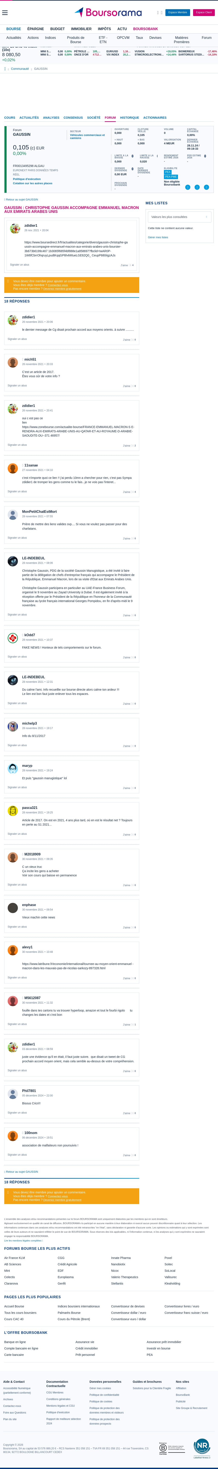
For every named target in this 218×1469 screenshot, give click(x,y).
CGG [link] (61, 1258)
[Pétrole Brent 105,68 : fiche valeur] (88, 51)
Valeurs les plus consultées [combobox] (169, 217)
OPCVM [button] (123, 37)
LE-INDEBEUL (33, 558)
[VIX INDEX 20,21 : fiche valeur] (119, 54)
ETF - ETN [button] (103, 40)
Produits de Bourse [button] (75, 40)
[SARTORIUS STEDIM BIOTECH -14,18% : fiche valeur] (197, 54)
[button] (5, 12)
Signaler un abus (19, 264)
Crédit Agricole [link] (67, 1264)
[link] (8, 1399)
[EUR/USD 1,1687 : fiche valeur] (119, 51)
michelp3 (29, 723)
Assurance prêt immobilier (164, 1342)
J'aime (124, 265)
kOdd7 (29, 635)
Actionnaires (154, 117)
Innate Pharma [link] (121, 1258)
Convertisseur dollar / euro (128, 1312)
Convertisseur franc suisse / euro (186, 1312)
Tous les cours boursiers (20, 1312)
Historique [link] (129, 117)
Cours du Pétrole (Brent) (74, 1319)
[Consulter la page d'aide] (161, 12)
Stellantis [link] (117, 1283)
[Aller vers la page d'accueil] (110, 12)
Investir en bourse (158, 1348)
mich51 (30, 359)
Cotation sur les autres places (32, 183)
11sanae (31, 465)
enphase (29, 905)
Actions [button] (33, 37)
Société (93, 117)
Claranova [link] (11, 1283)
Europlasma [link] (66, 1277)
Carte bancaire (14, 1354)
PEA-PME (171, 176)
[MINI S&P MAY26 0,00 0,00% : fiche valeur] (56, 54)
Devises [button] (155, 37)
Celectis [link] (9, 1277)
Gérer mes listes (158, 237)
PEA (167, 172)
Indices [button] (50, 37)
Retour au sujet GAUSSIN (21, 199)
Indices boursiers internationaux (79, 1306)
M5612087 (32, 998)
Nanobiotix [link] (118, 1264)
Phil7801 (29, 1091)
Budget (57, 29)
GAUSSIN (21, 134)
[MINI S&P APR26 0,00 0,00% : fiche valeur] (56, 51)
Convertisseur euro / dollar (128, 1319)
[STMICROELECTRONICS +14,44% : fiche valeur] (155, 54)
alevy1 (27, 947)
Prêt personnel (85, 1354)
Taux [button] (139, 37)
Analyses (51, 117)
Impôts (104, 29)
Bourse (13, 29)
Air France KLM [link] (14, 1258)
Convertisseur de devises (128, 1306)
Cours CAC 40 (13, 1319)
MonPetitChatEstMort (39, 511)
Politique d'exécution (27, 179)
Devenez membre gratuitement (62, 288)
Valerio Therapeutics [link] (124, 1277)
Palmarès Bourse (69, 1312)
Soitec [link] (169, 1264)
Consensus (73, 117)
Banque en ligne (15, 1342)
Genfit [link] (62, 1283)
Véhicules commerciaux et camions (87, 136)
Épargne (35, 29)
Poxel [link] (168, 1258)
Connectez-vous (58, 285)
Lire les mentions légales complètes (23, 1240)
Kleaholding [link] (172, 1283)
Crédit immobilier (87, 1348)
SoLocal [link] (170, 1270)
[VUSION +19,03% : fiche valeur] (155, 51)
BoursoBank (145, 29)
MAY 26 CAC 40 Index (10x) (19, 48)
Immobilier (81, 29)
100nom (30, 1133)
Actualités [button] (13, 37)
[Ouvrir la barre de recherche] (158, 12)
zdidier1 (30, 225)
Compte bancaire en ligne (21, 1348)
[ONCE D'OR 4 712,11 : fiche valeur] (88, 54)
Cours (9, 117)
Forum (207, 37)
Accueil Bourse (14, 1306)
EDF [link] (61, 1270)
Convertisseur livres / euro (182, 1306)
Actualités (29, 117)
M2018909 (32, 854)
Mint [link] (7, 1270)
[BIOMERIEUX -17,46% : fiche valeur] (197, 51)
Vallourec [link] (171, 1277)
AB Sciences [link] (12, 1264)
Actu (122, 29)
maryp (27, 765)
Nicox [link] (115, 1270)
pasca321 (29, 808)
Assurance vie (85, 1342)
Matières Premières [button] (181, 40)
